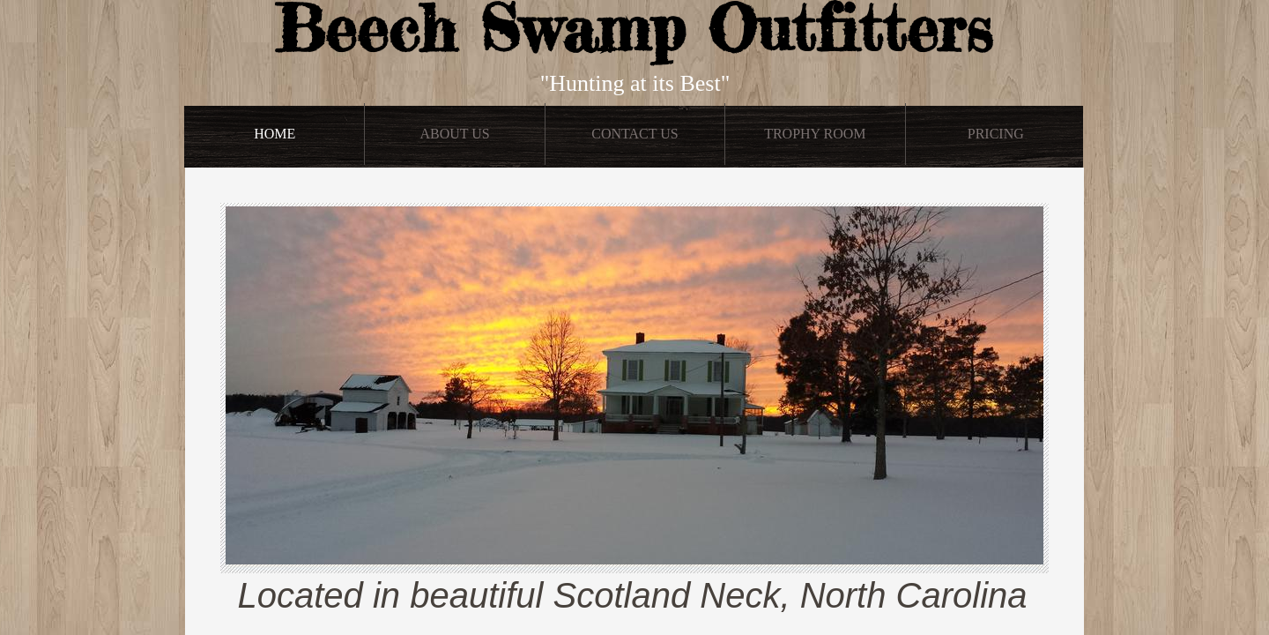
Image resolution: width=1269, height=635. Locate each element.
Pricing (996, 133)
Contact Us (634, 133)
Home (274, 133)
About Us (454, 133)
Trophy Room (814, 133)
